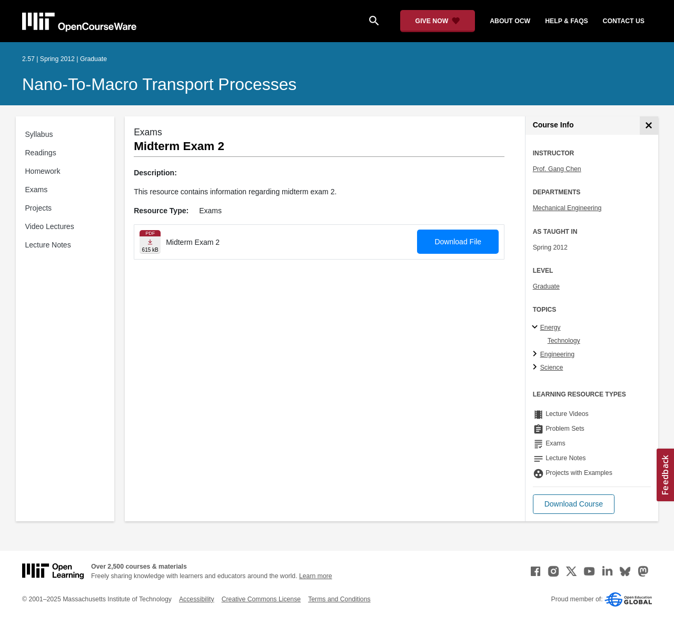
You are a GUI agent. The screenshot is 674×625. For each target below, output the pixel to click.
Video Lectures (49, 226)
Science (551, 367)
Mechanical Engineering (567, 208)
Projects (38, 208)
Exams (36, 189)
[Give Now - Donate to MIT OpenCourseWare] (437, 21)
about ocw (510, 21)
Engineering (557, 354)
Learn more (315, 576)
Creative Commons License (261, 599)
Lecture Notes (48, 245)
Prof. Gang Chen (557, 169)
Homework (43, 171)
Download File (457, 241)
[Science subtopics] (536, 367)
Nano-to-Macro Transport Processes (159, 84)
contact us (624, 21)
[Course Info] (649, 125)
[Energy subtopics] (536, 327)
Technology (564, 340)
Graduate (546, 286)
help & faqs (566, 21)
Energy (550, 327)
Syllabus (39, 134)
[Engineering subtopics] (536, 354)
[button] (573, 504)
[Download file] (150, 242)
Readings (40, 152)
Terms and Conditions (339, 599)
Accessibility (196, 599)
